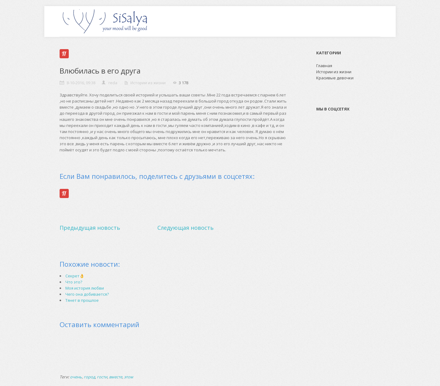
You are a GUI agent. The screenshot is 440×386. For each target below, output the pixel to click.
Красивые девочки (335, 78)
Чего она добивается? (87, 294)
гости (102, 377)
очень (76, 377)
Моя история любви (84, 288)
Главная (324, 65)
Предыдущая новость (90, 227)
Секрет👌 (74, 276)
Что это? (73, 282)
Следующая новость (185, 227)
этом (128, 377)
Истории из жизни (148, 82)
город (89, 377)
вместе (115, 377)
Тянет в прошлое (82, 300)
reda (112, 82)
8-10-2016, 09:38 (81, 82)
